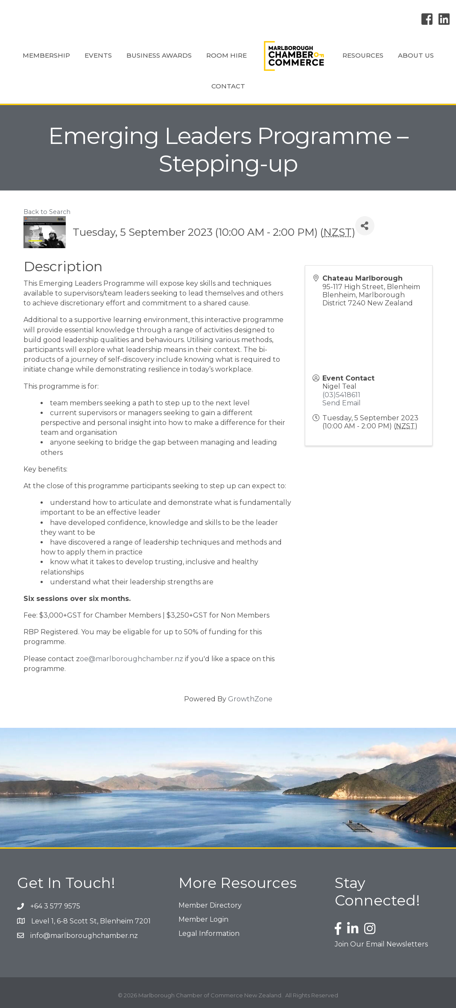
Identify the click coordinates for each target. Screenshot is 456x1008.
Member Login (203, 919)
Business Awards (159, 55)
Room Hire (226, 55)
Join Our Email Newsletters (381, 944)
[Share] (364, 225)
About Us (416, 55)
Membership (46, 55)
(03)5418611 (341, 395)
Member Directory (210, 905)
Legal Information (209, 933)
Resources (362, 55)
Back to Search (46, 212)
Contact (228, 86)
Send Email (341, 403)
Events (98, 55)
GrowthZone (250, 699)
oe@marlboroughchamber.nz (131, 659)
